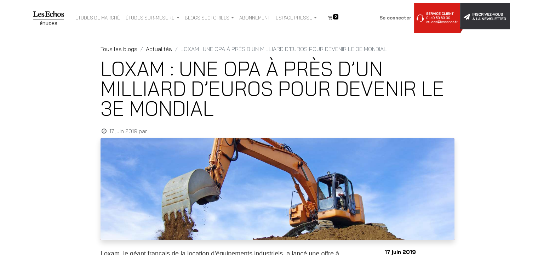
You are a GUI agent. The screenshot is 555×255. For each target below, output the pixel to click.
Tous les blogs (119, 48)
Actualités (159, 48)
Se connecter (395, 18)
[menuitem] (98, 18)
